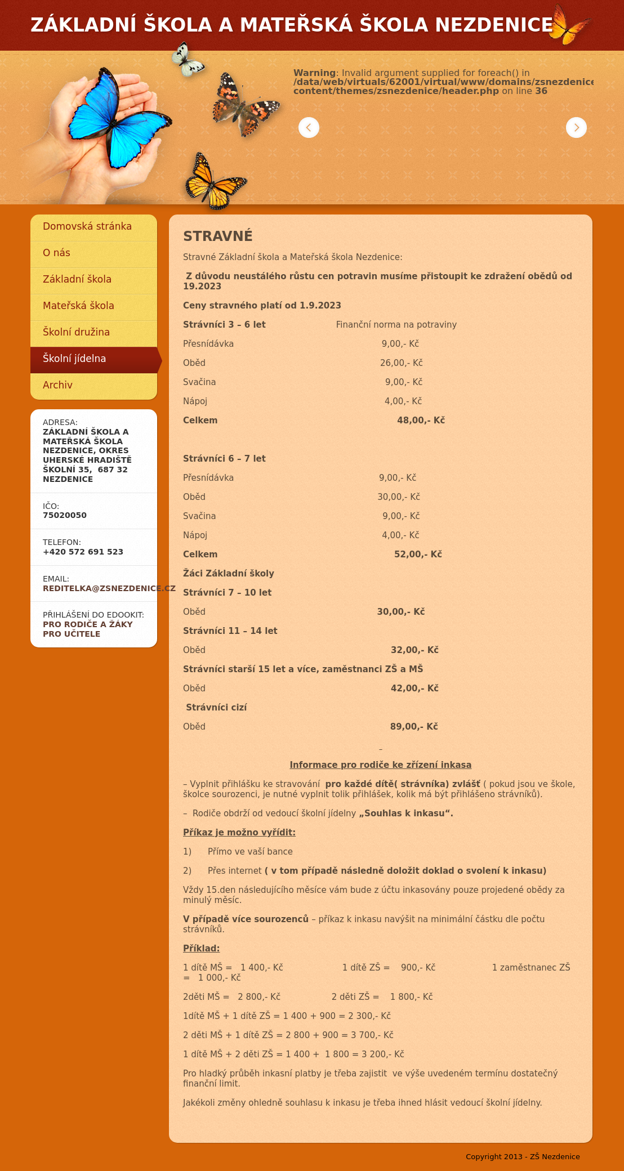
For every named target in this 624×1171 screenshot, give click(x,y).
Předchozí (308, 127)
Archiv (58, 385)
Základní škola (77, 279)
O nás (56, 252)
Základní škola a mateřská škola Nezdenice (292, 25)
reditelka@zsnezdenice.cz (109, 588)
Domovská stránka (87, 226)
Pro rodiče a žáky (88, 624)
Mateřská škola (78, 305)
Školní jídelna (74, 358)
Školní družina (76, 332)
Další (576, 127)
